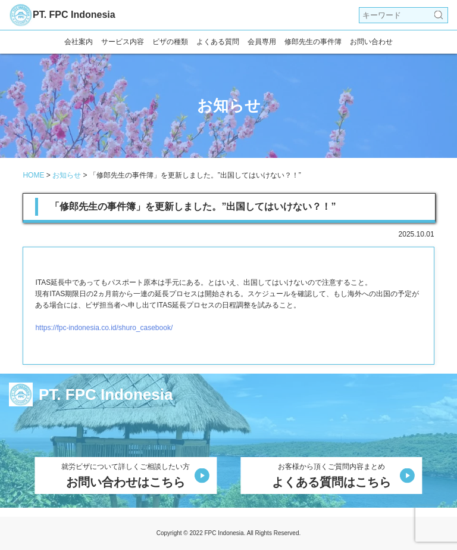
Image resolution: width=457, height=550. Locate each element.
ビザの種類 (170, 42)
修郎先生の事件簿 (313, 42)
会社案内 (78, 42)
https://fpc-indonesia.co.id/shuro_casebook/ (104, 328)
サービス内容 (122, 42)
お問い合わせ (371, 42)
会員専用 (262, 42)
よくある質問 (217, 42)
